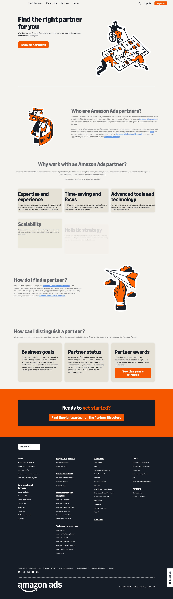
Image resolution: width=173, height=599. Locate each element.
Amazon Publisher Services (66, 541)
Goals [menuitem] (20, 458)
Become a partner (139, 497)
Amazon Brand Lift (63, 503)
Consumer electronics (102, 470)
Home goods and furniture (103, 493)
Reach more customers (26, 466)
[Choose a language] (29, 447)
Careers (112, 568)
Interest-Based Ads (66, 568)
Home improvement (101, 497)
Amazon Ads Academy (141, 462)
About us (21, 568)
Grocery (97, 485)
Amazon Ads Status (98, 568)
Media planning (61, 466)
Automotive (98, 462)
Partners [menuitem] (137, 489)
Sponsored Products (25, 496)
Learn (76, 3)
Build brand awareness (26, 462)
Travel (96, 512)
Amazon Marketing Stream (65, 507)
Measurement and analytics (64, 494)
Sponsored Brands (24, 500)
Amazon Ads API (62, 538)
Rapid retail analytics (63, 519)
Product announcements (141, 466)
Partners (64, 3)
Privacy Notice (50, 568)
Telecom (97, 504)
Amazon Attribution (63, 500)
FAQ (134, 478)
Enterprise (51, 3)
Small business (35, 3)
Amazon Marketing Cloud (65, 534)
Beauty (96, 466)
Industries (99, 458)
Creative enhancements (64, 478)
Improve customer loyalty (27, 478)
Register (161, 3)
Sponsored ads (23, 492)
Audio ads (21, 511)
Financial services (100, 481)
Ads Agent (60, 553)
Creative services (62, 481)
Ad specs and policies (140, 474)
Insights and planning (65, 458)
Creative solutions (64, 473)
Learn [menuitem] (135, 458)
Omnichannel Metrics (63, 515)
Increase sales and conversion (28, 474)
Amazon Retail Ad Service (65, 545)
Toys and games (100, 508)
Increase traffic (23, 470)
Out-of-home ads (24, 515)
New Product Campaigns (65, 549)
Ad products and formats (25, 486)
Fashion (97, 478)
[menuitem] (29, 505)
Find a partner (137, 493)
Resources (136, 470)
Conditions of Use (35, 568)
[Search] (140, 3)
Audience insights (62, 462)
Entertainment (99, 474)
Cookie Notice (82, 568)
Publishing (98, 500)
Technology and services (67, 526)
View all (21, 519)
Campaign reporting (63, 511)
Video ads (21, 507)
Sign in (147, 3)
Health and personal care (103, 489)
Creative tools (61, 485)
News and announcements (142, 481)
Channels (98, 519)
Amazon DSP (60, 530)
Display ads (22, 503)
